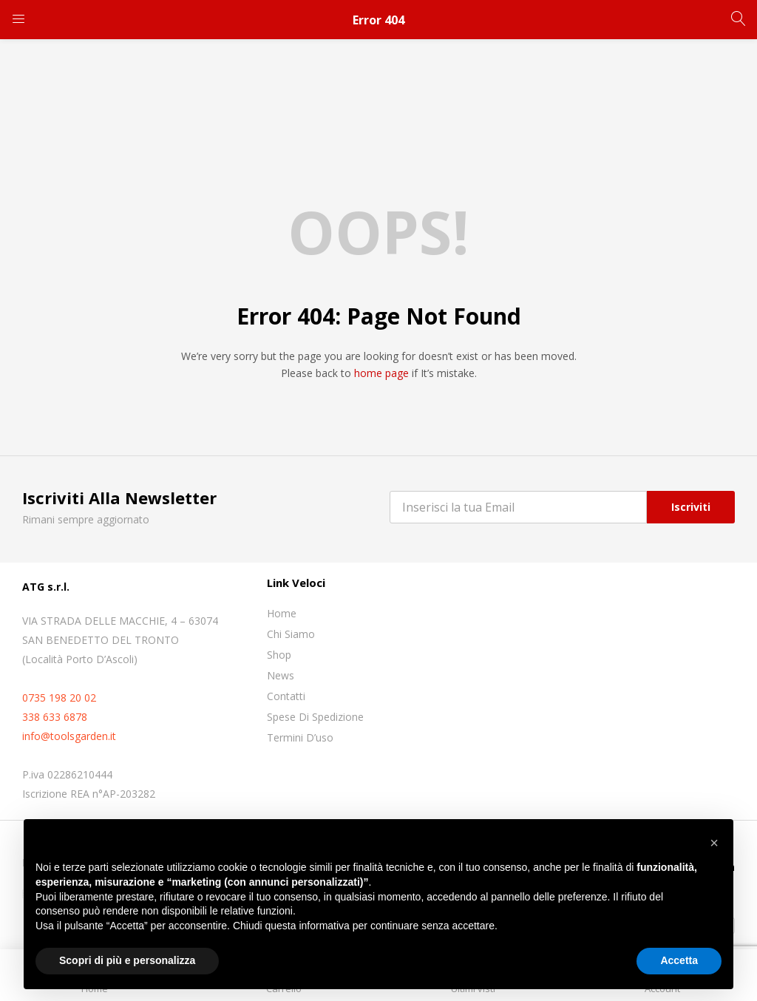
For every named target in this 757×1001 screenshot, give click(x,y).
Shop (279, 655)
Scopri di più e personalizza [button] (127, 960)
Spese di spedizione (315, 717)
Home (281, 613)
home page (381, 373)
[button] (714, 843)
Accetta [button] (679, 960)
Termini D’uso (300, 737)
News (280, 675)
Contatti (286, 696)
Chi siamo (291, 634)
